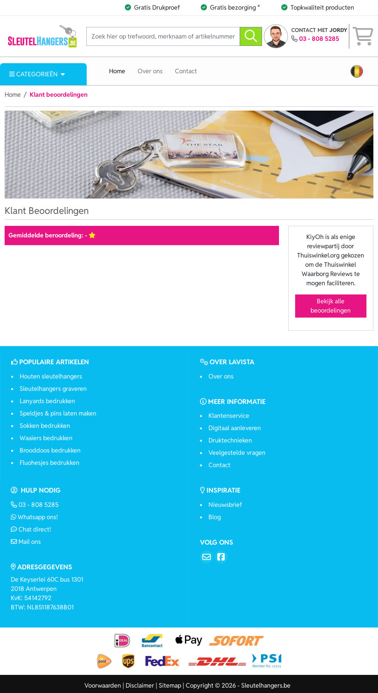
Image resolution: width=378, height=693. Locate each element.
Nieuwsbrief (225, 505)
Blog (214, 517)
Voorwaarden (102, 685)
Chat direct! (31, 529)
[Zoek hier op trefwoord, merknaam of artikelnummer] (163, 36)
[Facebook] (221, 556)
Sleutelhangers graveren (53, 389)
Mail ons (26, 542)
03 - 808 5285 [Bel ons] (35, 505)
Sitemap (170, 685)
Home (117, 71)
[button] (356, 71)
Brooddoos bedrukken (50, 450)
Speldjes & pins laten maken (58, 413)
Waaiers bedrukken (46, 438)
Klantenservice (228, 416)
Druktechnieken (230, 440)
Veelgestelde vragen (236, 453)
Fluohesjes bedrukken (49, 463)
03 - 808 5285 (319, 39)
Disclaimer (140, 685)
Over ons (150, 71)
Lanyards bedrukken (47, 401)
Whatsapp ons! (34, 517)
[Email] (206, 556)
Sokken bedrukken (45, 426)
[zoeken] (251, 36)
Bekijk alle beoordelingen (331, 306)
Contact (186, 71)
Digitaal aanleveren (234, 428)
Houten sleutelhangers (51, 376)
